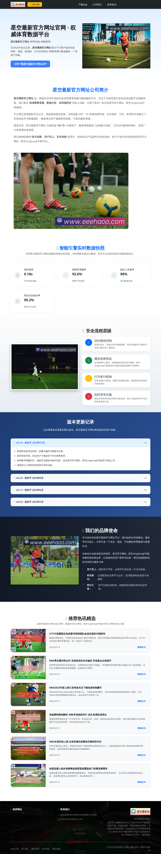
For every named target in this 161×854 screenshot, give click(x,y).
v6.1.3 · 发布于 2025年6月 (29, 490)
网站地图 (56, 848)
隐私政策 (35, 848)
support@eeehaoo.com (71, 819)
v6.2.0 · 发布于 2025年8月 (29, 478)
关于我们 (25, 848)
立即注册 (34, 4)
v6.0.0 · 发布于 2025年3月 (29, 501)
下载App (82, 4)
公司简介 (97, 4)
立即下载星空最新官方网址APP (30, 64)
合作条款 (46, 848)
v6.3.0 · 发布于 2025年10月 (29, 442)
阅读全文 (142, 647)
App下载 (14, 848)
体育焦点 (111, 4)
